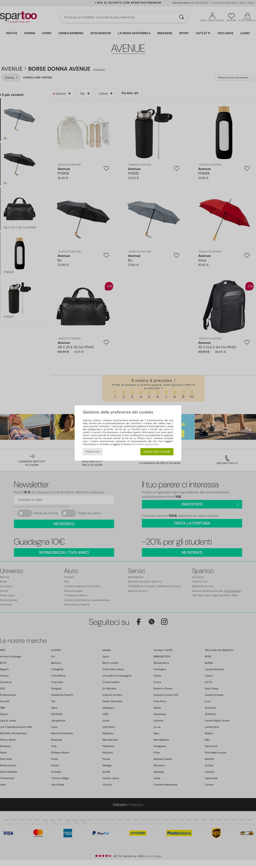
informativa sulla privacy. (145, 444)
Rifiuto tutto (93, 451)
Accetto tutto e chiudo (156, 451)
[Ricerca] (181, 17)
